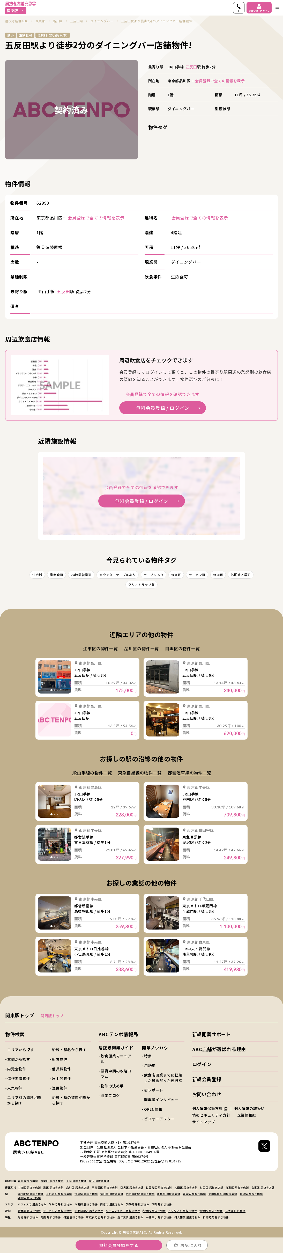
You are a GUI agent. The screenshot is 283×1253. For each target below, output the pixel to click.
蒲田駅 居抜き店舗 (111, 1194)
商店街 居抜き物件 (111, 1204)
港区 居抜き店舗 (53, 1187)
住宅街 (37, 574)
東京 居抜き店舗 (28, 1181)
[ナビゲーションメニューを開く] (277, 7)
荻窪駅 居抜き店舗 (194, 1194)
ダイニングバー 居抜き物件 (123, 1211)
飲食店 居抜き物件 (210, 1211)
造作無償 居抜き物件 (130, 1217)
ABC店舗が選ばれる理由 (219, 1049)
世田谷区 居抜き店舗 (159, 1187)
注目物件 (59, 1087)
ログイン (202, 1064)
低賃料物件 (61, 1068)
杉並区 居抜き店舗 (211, 1187)
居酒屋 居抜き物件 (29, 1211)
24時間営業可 (81, 574)
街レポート (153, 1090)
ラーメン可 (197, 574)
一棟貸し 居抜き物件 (159, 1217)
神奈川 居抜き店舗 (52, 1181)
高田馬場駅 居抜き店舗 (222, 1194)
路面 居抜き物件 (51, 1217)
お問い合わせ (206, 1094)
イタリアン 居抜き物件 (182, 1211)
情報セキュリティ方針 (211, 1115)
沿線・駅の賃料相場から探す (71, 1100)
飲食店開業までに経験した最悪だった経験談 (163, 1077)
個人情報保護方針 (209, 1108)
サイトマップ (203, 1121)
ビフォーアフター (159, 1118)
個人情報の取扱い (251, 1108)
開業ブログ (110, 1095)
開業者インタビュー (161, 1099)
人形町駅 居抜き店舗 (59, 1194)
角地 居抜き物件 (28, 1217)
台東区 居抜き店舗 (262, 1187)
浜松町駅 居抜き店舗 (30, 1194)
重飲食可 (56, 574)
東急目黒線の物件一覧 (139, 773)
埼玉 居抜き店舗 (99, 1181)
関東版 (16, 10)
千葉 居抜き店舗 (76, 1181)
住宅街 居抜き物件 (86, 1204)
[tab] (51, 690)
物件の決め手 (112, 1085)
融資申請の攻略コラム (116, 1073)
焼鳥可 (176, 574)
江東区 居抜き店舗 (237, 1187)
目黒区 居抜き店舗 (131, 1187)
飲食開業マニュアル (116, 1058)
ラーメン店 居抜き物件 (57, 1211)
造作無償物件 (18, 1078)
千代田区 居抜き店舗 (105, 1187)
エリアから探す (20, 1049)
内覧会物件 (16, 1068)
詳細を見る (54, 677)
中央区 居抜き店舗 (29, 1187)
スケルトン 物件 (235, 1211)
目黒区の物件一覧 (182, 648)
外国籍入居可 (241, 574)
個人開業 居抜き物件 (187, 1217)
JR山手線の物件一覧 (92, 773)
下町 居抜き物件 (162, 1204)
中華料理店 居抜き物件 (89, 1211)
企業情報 (246, 1115)
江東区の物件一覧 (100, 648)
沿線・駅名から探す (69, 1049)
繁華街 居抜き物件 (137, 1204)
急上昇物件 (61, 1078)
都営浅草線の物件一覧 (189, 773)
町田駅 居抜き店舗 (29, 1198)
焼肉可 (218, 574)
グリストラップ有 (141, 584)
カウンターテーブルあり (117, 574)
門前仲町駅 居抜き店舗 (140, 1194)
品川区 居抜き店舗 (77, 1187)
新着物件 (59, 1059)
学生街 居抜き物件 (60, 1204)
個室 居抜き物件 (73, 1217)
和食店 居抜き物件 (154, 1211)
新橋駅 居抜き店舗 (168, 1194)
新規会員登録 (206, 1079)
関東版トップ (19, 1015)
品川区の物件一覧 (141, 648)
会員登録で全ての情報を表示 (220, 80)
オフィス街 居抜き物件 (32, 1204)
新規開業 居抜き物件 (216, 1217)
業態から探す (18, 1059)
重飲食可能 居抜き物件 (100, 1217)
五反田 (191, 66)
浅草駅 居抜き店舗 (86, 1194)
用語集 (149, 1065)
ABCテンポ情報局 (118, 1034)
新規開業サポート (211, 1034)
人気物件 (15, 1087)
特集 (148, 1055)
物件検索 (15, 1034)
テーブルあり (153, 574)
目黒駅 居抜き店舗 (251, 1194)
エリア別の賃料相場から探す (24, 1100)
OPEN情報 (153, 1109)
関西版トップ (52, 1015)
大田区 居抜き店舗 (185, 1187)
